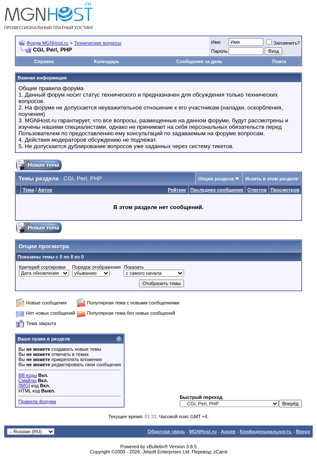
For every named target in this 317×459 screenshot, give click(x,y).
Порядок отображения (96, 267)
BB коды (27, 375)
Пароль (219, 51)
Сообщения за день (199, 61)
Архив (228, 431)
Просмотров (285, 189)
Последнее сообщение (217, 189)
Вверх (303, 431)
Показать (134, 267)
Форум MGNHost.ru (48, 43)
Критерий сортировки (42, 267)
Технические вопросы (97, 43)
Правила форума (37, 401)
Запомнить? (283, 43)
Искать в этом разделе (272, 178)
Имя (215, 42)
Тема (28, 189)
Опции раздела (216, 178)
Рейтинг (177, 189)
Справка (44, 61)
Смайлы (27, 380)
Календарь (106, 61)
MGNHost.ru (203, 431)
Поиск (279, 61)
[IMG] (24, 385)
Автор (45, 189)
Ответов (256, 189)
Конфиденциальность (266, 431)
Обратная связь (166, 431)
